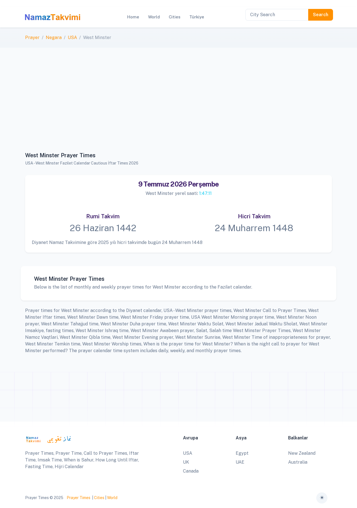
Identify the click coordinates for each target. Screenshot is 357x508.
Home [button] (133, 16)
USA (72, 37)
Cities (99, 497)
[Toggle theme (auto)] (321, 498)
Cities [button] (174, 16)
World (112, 497)
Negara (54, 37)
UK (186, 462)
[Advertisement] (178, 103)
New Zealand (301, 453)
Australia (297, 462)
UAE (240, 462)
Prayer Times (78, 497)
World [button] (154, 16)
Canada (191, 471)
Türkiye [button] (196, 16)
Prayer (32, 37)
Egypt (242, 453)
